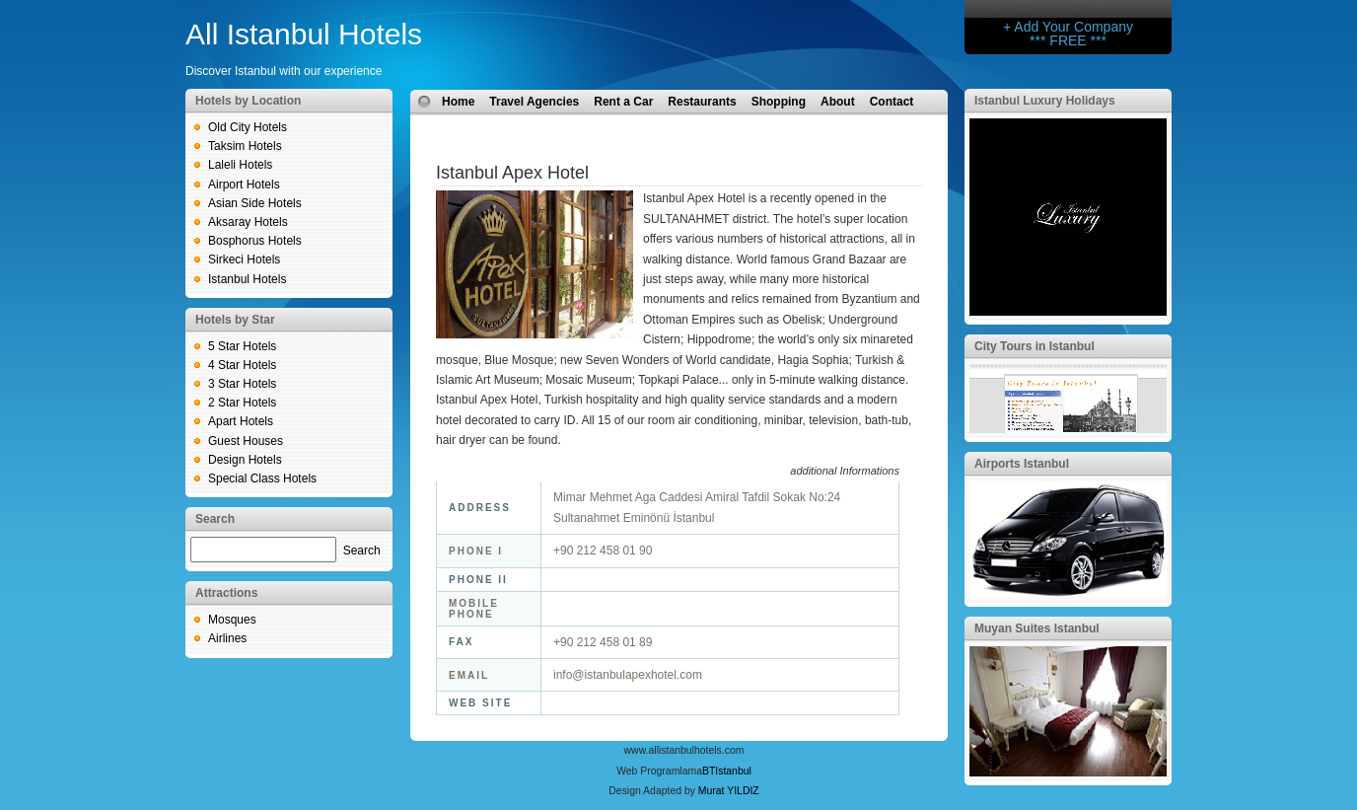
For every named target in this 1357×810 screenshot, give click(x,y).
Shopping (778, 102)
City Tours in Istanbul (1034, 346)
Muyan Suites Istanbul (1037, 628)
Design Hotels (245, 460)
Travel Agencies (534, 102)
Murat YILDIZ (728, 790)
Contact (892, 102)
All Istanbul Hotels (303, 34)
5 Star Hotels (242, 346)
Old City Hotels (247, 127)
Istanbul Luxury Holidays (1044, 101)
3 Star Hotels (242, 384)
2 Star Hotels (242, 402)
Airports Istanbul (1021, 464)
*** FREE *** (1068, 40)
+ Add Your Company (1068, 27)
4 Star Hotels (242, 365)
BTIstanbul (726, 771)
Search (362, 550)
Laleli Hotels (240, 165)
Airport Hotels (244, 184)
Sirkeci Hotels (244, 259)
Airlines (227, 638)
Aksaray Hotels (248, 222)
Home (458, 102)
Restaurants (702, 102)
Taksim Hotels (245, 146)
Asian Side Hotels (255, 203)
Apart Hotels (240, 421)
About (838, 102)
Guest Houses (245, 441)
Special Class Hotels (262, 478)
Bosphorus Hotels (255, 241)
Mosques (232, 619)
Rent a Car (623, 102)
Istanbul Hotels (247, 279)
